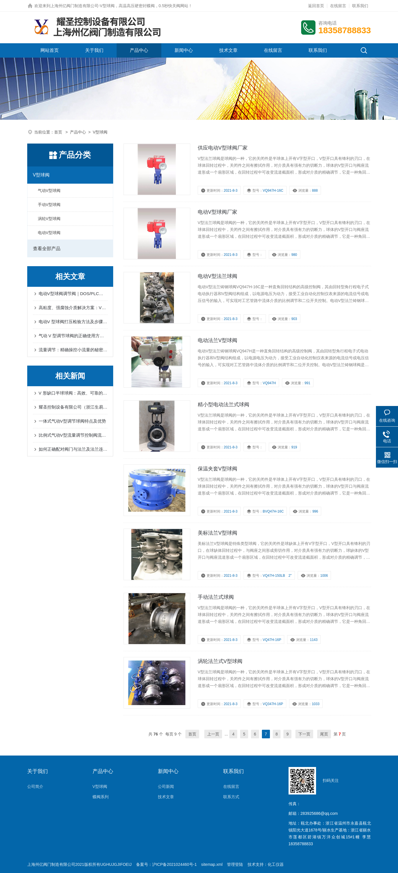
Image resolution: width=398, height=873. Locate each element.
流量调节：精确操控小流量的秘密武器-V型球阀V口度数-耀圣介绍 (73, 349)
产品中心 (139, 50)
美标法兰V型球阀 (217, 533)
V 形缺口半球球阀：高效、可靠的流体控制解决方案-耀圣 (73, 393)
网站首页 (49, 50)
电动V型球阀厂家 (217, 212)
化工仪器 (276, 864)
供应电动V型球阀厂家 (223, 148)
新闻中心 (184, 50)
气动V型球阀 (49, 190)
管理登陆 (235, 864)
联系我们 (360, 5)
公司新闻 (166, 786)
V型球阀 (41, 174)
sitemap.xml (212, 864)
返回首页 (316, 5)
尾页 (324, 734)
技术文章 (228, 50)
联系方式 (231, 796)
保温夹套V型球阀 (217, 469)
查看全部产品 (46, 248)
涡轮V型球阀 (49, 218)
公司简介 (35, 786)
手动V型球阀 (49, 204)
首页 (58, 132)
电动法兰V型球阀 (217, 340)
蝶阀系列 (101, 796)
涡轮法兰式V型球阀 (220, 661)
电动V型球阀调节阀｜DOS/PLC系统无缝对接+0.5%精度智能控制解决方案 (73, 293)
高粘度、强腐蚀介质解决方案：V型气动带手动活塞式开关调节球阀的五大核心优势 (73, 307)
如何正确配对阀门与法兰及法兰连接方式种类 (73, 449)
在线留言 (338, 5)
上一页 (213, 734)
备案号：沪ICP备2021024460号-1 (166, 864)
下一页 (304, 734)
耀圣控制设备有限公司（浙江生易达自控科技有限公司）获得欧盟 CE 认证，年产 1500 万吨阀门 (73, 407)
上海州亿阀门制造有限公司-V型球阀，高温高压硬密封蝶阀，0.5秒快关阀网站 (119, 5)
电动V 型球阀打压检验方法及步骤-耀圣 (73, 321)
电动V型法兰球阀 (217, 276)
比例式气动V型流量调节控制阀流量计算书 (73, 435)
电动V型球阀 (49, 232)
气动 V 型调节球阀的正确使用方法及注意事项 (73, 335)
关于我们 (94, 50)
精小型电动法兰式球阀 (223, 404)
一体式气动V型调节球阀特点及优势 (72, 421)
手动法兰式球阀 (216, 597)
